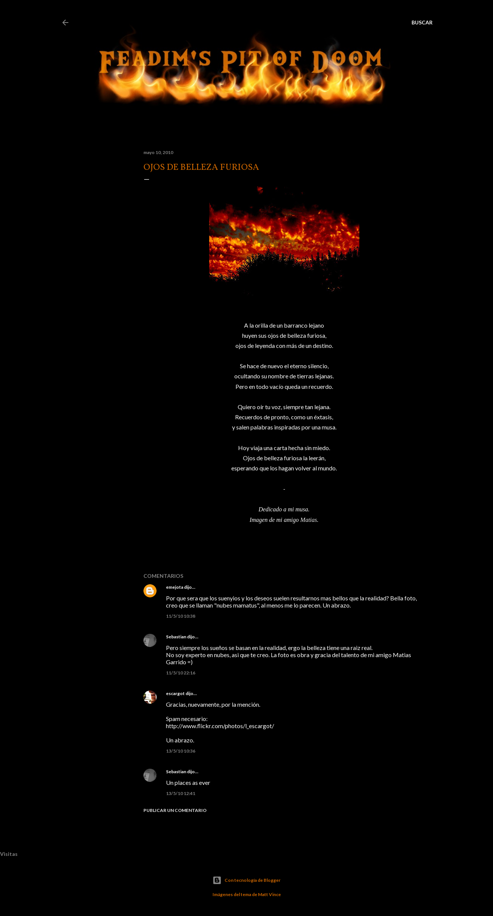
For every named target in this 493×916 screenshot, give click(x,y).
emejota (174, 587)
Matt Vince (269, 894)
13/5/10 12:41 (180, 793)
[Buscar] (422, 23)
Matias (308, 520)
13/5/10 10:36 (180, 751)
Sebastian (176, 636)
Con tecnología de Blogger (246, 880)
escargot (175, 693)
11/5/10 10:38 (180, 616)
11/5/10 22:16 (180, 673)
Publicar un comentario (175, 810)
